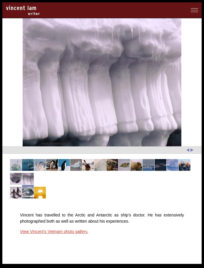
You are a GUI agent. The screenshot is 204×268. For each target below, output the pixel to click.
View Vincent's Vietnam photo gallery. (54, 231)
